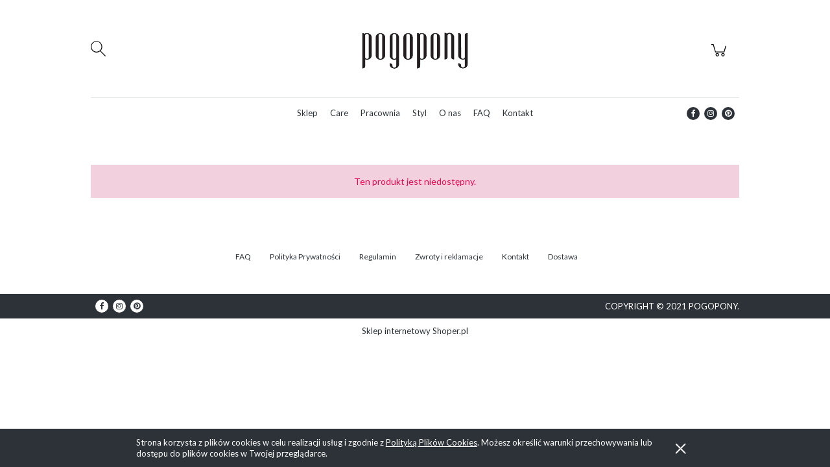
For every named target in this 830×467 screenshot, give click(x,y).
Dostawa (563, 256)
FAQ (243, 256)
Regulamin (377, 256)
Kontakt (515, 256)
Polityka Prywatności (305, 256)
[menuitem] (307, 113)
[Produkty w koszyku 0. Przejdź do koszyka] (720, 57)
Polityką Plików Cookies (431, 442)
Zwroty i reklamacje (449, 256)
